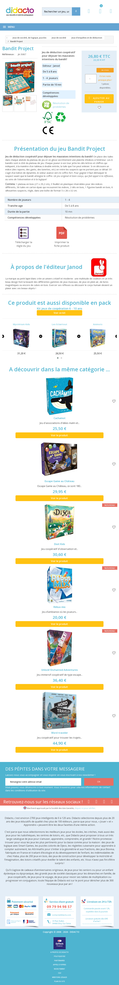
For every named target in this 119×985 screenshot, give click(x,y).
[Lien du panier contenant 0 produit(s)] (99, 14)
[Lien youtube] (96, 802)
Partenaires (59, 960)
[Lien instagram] (104, 802)
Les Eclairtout (59, 324)
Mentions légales (59, 977)
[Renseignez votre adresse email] (43, 782)
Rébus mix (59, 607)
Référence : (9, 54)
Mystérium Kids (21, 324)
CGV (59, 973)
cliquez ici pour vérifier (85, 808)
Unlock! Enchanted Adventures (59, 670)
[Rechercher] (60, 11)
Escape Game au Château (59, 481)
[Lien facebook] (89, 802)
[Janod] (96, 267)
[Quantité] (91, 78)
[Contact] (111, 14)
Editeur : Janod (51, 65)
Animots (97, 324)
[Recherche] (76, 11)
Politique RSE (59, 956)
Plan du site (59, 981)
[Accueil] (6, 38)
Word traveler (59, 732)
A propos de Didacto (59, 952)
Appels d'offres (59, 965)
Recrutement (59, 969)
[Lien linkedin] (112, 802)
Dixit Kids (59, 544)
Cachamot (60, 418)
